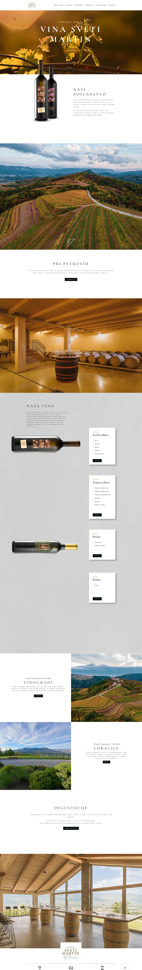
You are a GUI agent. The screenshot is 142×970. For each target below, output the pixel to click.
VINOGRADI (79, 5)
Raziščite (38, 695)
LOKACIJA (68, 5)
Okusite (97, 460)
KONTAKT (111, 5)
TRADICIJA (90, 5)
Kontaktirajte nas (71, 828)
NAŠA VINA (58, 5)
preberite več (71, 279)
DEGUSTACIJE (101, 5)
